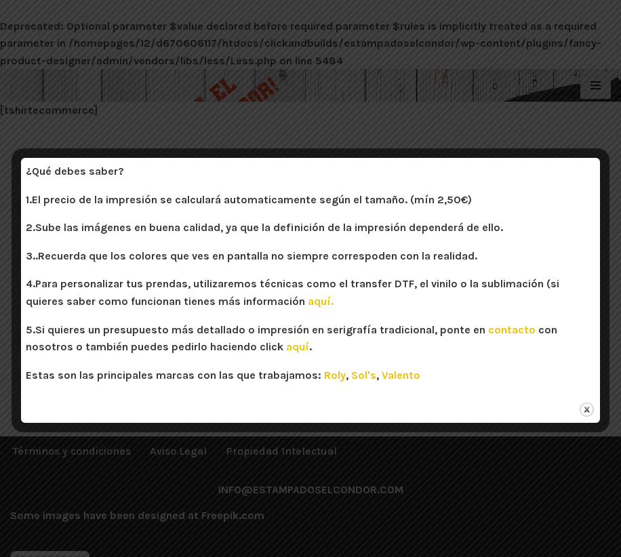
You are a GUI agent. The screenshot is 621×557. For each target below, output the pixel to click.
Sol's (363, 375)
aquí (297, 346)
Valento (401, 375)
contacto (512, 329)
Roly (335, 375)
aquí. (321, 301)
